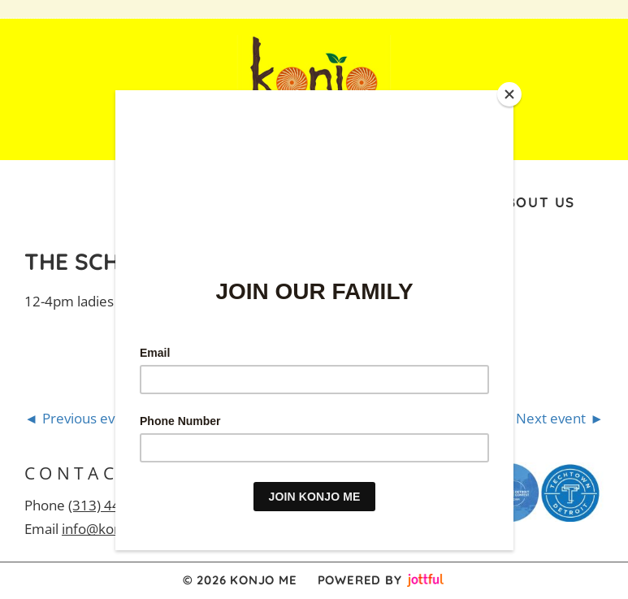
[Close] (509, 94)
